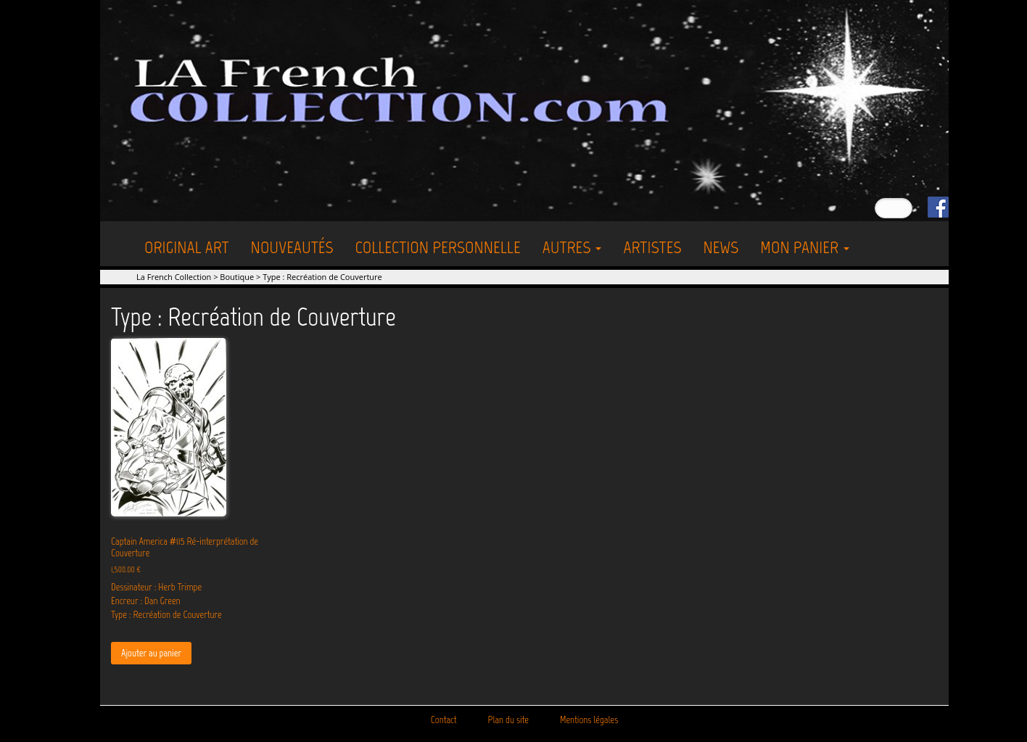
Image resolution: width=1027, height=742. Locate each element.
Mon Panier (804, 246)
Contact (444, 720)
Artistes (652, 246)
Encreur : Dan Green (146, 601)
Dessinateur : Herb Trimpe (156, 587)
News (720, 246)
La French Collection (173, 276)
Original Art (186, 246)
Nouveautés (292, 246)
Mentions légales (589, 720)
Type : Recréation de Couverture (166, 615)
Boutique (237, 276)
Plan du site (508, 720)
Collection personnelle (438, 246)
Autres (572, 246)
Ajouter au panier (151, 653)
